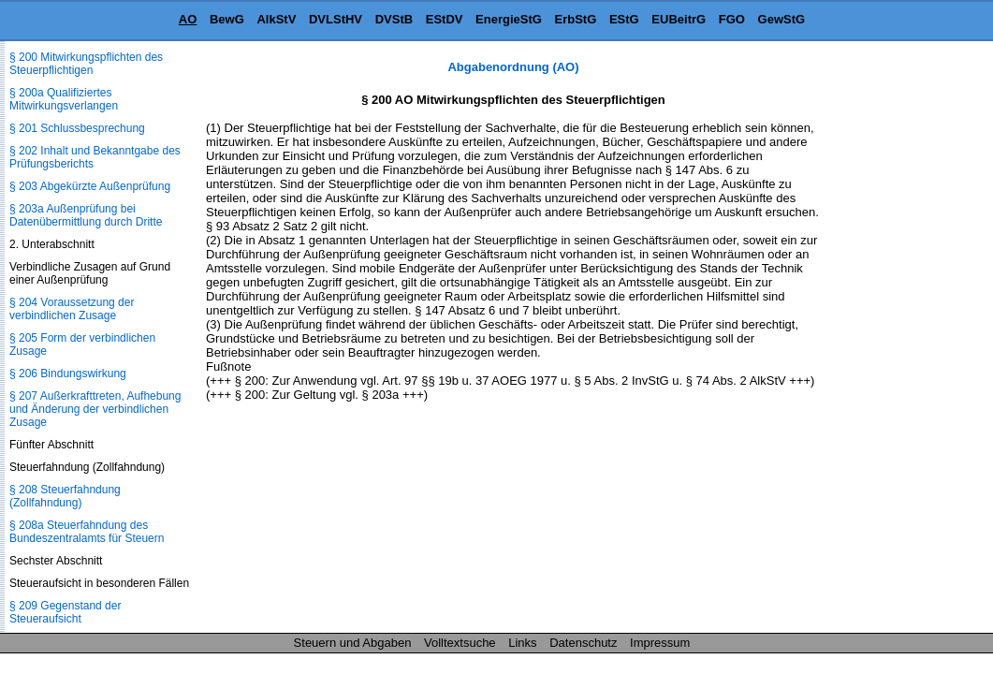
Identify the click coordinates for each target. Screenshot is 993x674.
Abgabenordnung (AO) (512, 67)
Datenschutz (583, 643)
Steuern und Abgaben (353, 643)
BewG (227, 19)
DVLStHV (335, 19)
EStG (624, 19)
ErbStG (576, 19)
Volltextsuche (460, 643)
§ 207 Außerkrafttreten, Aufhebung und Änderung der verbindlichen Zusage (95, 409)
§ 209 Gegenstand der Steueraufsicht (65, 612)
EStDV (444, 19)
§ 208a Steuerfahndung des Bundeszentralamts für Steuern (86, 532)
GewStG (782, 19)
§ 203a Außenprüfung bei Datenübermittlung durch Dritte (85, 215)
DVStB (394, 19)
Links (522, 643)
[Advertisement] (899, 341)
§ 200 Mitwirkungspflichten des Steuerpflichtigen (86, 64)
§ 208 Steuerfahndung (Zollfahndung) (65, 496)
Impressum (660, 643)
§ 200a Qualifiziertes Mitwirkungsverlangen (63, 99)
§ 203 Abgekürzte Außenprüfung (89, 186)
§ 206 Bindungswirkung (67, 373)
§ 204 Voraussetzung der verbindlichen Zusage (71, 309)
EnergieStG (508, 19)
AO (188, 19)
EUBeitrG (678, 19)
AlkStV (276, 19)
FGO (732, 19)
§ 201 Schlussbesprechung (77, 128)
